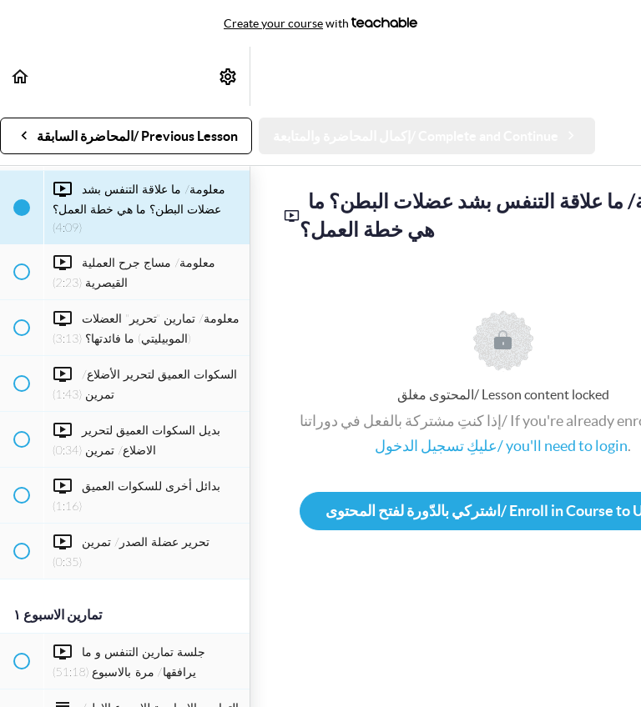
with (320, 23)
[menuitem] (229, 76)
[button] (21, 76)
